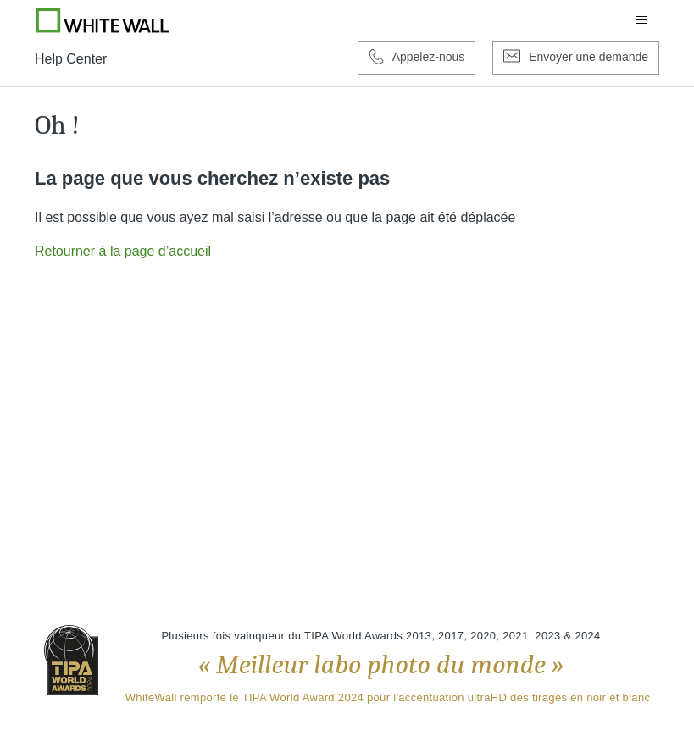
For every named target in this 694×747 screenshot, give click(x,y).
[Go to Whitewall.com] (102, 20)
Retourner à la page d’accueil (123, 251)
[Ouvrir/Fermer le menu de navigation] (641, 20)
